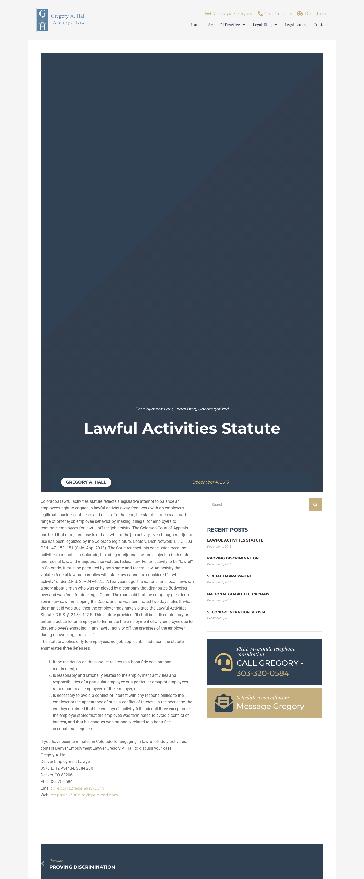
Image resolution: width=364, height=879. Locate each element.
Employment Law (154, 409)
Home (194, 24)
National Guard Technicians (238, 594)
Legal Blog (265, 24)
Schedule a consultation (263, 697)
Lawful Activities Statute (235, 540)
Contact (320, 24)
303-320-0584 (263, 673)
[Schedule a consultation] (224, 703)
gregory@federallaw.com (78, 788)
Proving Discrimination (233, 558)
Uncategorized (213, 409)
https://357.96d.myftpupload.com (84, 795)
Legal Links (295, 24)
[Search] (315, 504)
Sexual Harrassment (229, 576)
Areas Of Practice (226, 24)
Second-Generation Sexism (236, 612)
